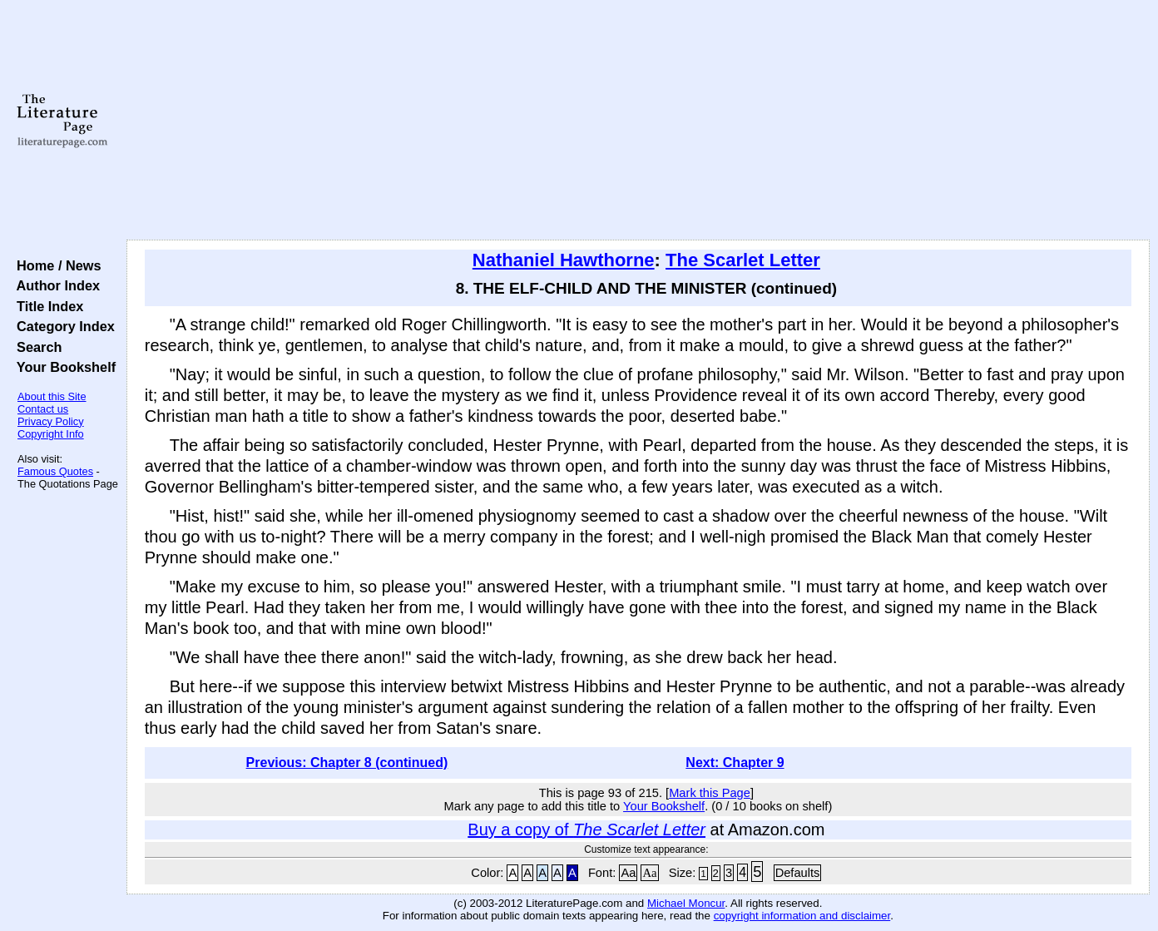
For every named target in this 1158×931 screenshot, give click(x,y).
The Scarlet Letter (743, 260)
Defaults (797, 872)
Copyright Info (50, 434)
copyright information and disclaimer (802, 915)
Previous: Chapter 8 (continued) (347, 762)
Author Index (54, 285)
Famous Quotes (55, 471)
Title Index (46, 306)
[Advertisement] (638, 120)
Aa (628, 872)
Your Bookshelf (62, 366)
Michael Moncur (686, 903)
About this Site (52, 396)
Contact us (42, 409)
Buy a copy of (586, 829)
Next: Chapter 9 (734, 762)
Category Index (62, 326)
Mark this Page (709, 793)
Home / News (55, 265)
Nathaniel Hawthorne (564, 260)
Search (35, 346)
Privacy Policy (50, 421)
